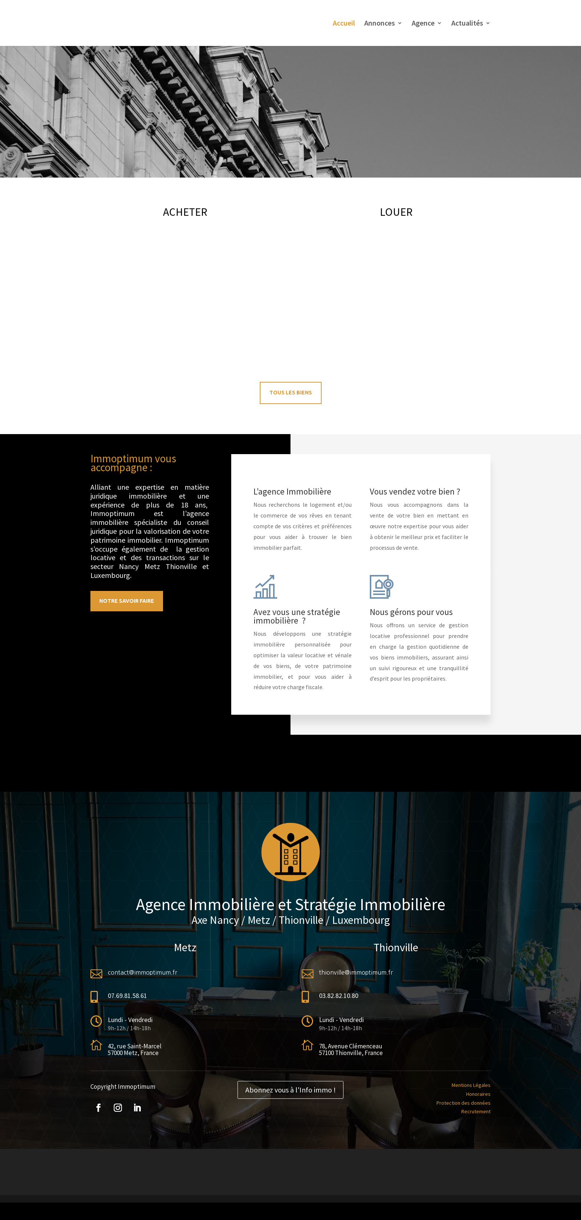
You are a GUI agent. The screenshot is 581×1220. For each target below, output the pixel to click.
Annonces (379, 23)
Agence (423, 23)
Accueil (344, 23)
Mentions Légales (471, 1085)
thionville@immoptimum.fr (356, 972)
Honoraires (478, 1094)
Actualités (467, 23)
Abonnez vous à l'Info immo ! (290, 1089)
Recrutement (476, 1111)
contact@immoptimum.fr (142, 972)
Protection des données (463, 1103)
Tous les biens (290, 393)
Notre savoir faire (126, 601)
